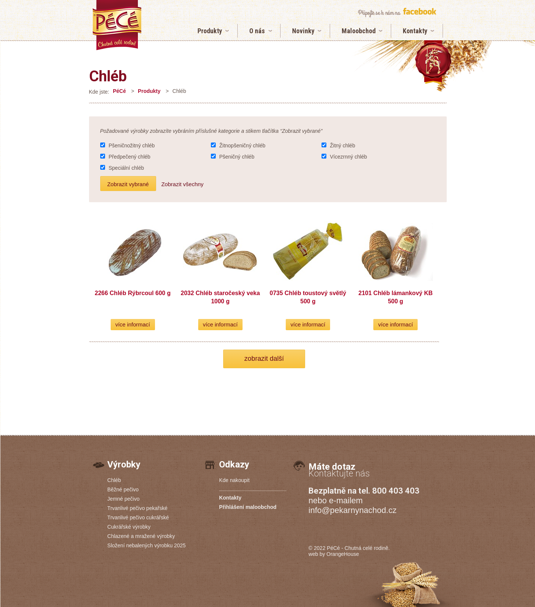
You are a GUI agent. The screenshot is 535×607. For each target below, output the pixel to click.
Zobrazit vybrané (128, 184)
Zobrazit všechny (182, 184)
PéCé (119, 91)
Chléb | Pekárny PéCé (117, 25)
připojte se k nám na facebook (397, 12)
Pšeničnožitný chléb (132, 145)
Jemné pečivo (123, 499)
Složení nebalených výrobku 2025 (146, 545)
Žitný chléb (342, 145)
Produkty (209, 31)
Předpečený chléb (130, 157)
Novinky (303, 31)
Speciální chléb (126, 168)
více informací (132, 324)
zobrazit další (264, 358)
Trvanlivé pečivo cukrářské (138, 517)
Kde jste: (99, 92)
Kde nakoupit (234, 480)
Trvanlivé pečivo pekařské (137, 508)
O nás (257, 31)
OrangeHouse (342, 554)
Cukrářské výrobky (129, 527)
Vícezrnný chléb (348, 157)
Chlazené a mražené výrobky (141, 536)
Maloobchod (359, 31)
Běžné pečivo (123, 489)
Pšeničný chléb (236, 157)
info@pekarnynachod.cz (352, 510)
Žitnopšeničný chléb (242, 145)
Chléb (108, 76)
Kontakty (415, 31)
